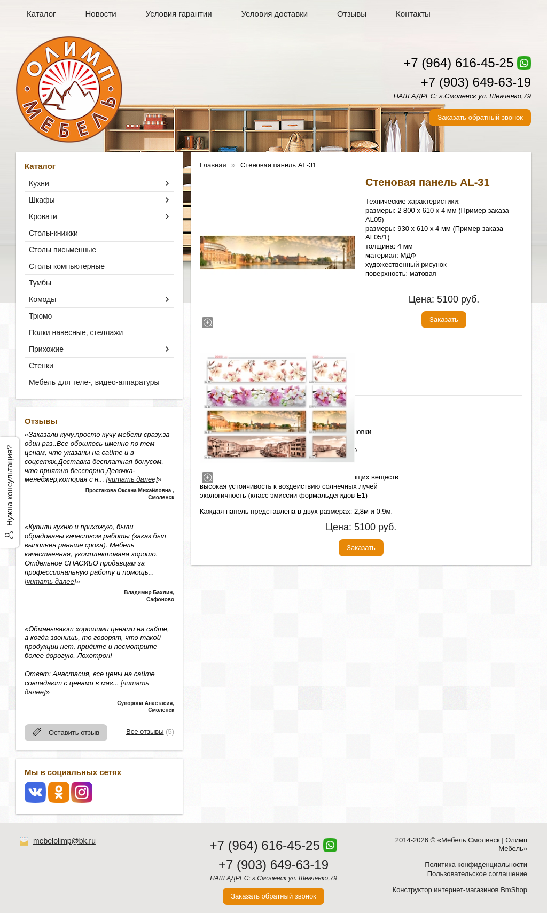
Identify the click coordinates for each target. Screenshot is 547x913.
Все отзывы (144, 732)
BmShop (514, 890)
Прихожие (46, 349)
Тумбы (40, 282)
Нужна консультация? (9, 485)
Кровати (43, 216)
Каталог (41, 13)
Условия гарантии (179, 13)
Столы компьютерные (67, 266)
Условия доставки (274, 13)
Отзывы (351, 13)
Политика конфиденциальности (476, 865)
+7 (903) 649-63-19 (476, 82)
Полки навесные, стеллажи (76, 332)
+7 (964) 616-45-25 (458, 63)
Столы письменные (62, 249)
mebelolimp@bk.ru (64, 841)
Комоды (42, 299)
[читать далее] (132, 479)
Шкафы (42, 200)
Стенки (41, 365)
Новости (100, 13)
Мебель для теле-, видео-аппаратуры (94, 382)
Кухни (39, 183)
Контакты (413, 13)
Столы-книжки (53, 233)
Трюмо (40, 316)
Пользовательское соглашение (477, 874)
